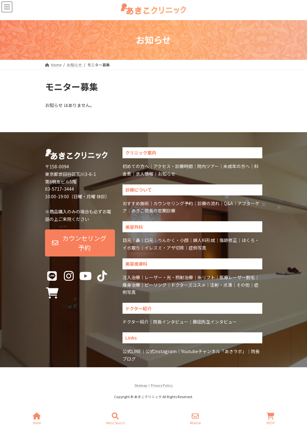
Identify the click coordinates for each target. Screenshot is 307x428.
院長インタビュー (170, 321)
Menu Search (115, 419)
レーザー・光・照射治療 (169, 277)
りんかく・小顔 (173, 240)
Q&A (228, 203)
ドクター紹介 (135, 321)
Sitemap (140, 385)
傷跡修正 (228, 240)
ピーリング (156, 285)
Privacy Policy (162, 385)
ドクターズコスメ (188, 285)
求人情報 (144, 174)
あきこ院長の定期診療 (153, 210)
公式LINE (131, 351)
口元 (149, 240)
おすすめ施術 (135, 203)
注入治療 (131, 277)
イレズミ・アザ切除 (164, 248)
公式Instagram (161, 351)
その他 (243, 285)
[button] (80, 242)
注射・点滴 (221, 285)
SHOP (270, 419)
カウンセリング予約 (173, 203)
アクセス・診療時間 (173, 166)
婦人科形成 (204, 240)
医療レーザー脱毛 (237, 277)
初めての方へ (135, 166)
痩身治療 (131, 285)
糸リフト (206, 277)
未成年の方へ (236, 166)
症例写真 (197, 248)
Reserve (195, 419)
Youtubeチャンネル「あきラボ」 (214, 351)
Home (37, 419)
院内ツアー (208, 166)
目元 (126, 240)
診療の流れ (208, 203)
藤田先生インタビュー (215, 321)
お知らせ (166, 174)
